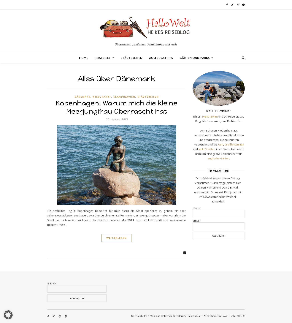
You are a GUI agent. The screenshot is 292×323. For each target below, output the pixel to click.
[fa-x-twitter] (232, 4)
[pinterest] (243, 4)
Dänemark (82, 96)
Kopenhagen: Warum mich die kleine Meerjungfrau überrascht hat (116, 107)
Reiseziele (103, 58)
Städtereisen (131, 58)
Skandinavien (124, 96)
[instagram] (238, 4)
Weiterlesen (116, 238)
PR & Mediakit (152, 316)
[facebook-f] (227, 4)
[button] (8, 315)
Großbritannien (234, 144)
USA (220, 144)
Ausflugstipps (161, 58)
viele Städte (206, 149)
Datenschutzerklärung (173, 316)
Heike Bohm (210, 116)
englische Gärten (218, 158)
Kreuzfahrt (102, 96)
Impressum (194, 316)
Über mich (137, 316)
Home (83, 58)
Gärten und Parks (195, 58)
